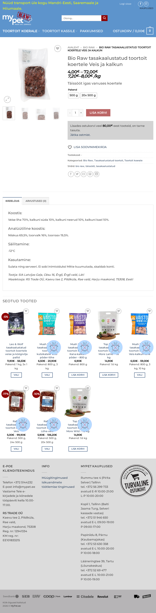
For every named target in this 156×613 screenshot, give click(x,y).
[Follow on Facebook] (140, 4)
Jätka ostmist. (80, 135)
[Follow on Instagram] (146, 4)
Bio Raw (89, 47)
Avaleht (73, 47)
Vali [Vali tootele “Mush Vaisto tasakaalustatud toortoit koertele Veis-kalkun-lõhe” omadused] (139, 375)
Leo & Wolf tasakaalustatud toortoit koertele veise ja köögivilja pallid (16, 351)
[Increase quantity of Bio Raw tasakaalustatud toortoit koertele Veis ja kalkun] (81, 112)
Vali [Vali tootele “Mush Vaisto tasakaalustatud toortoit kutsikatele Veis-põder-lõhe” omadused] (47, 375)
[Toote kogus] (75, 112)
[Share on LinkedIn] (96, 174)
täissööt (90, 166)
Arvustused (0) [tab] (36, 201)
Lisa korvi (98, 112)
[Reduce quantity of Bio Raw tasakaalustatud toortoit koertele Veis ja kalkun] (70, 112)
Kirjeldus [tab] (12, 201)
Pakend (72, 90)
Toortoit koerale (21, 31)
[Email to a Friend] (84, 174)
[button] (125, 4)
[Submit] (104, 18)
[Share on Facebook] (71, 174)
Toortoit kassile (59, 31)
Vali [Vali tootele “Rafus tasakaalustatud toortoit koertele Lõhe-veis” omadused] (47, 449)
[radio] (73, 95)
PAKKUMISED (91, 31)
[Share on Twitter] (77, 174)
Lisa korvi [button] (77, 375)
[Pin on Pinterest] (90, 174)
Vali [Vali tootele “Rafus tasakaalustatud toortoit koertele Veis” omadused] (16, 449)
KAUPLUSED (146, 8)
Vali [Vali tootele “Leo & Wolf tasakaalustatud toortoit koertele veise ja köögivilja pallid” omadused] (16, 375)
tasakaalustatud (105, 166)
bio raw (80, 166)
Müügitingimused (55, 477)
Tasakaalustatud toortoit (108, 160)
